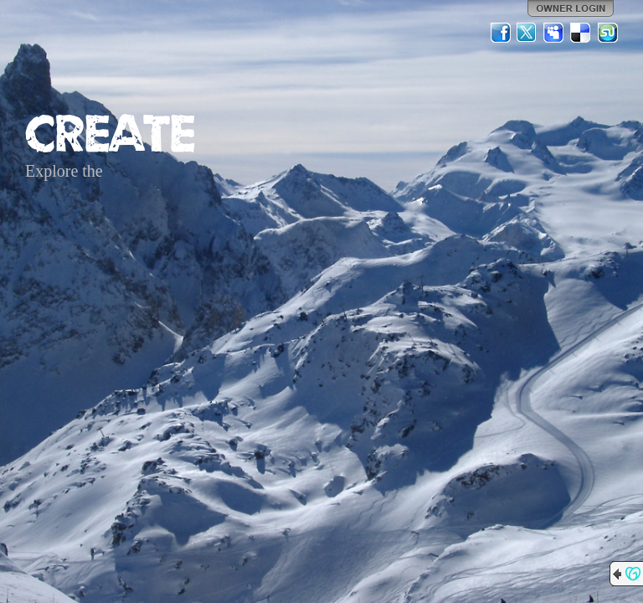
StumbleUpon (608, 32)
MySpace (554, 32)
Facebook (500, 32)
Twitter (527, 32)
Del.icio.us (581, 32)
